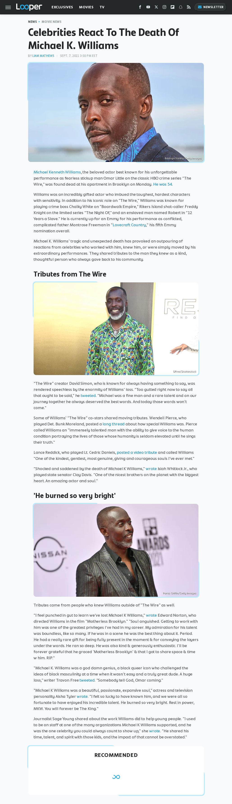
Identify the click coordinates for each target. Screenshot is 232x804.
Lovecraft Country (129, 225)
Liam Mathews (43, 56)
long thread (113, 424)
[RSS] (189, 8)
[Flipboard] (172, 8)
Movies (86, 7)
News (32, 21)
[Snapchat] (180, 8)
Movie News (51, 21)
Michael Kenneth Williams (57, 172)
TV (102, 7)
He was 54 (162, 184)
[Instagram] (164, 8)
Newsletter (211, 7)
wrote (151, 468)
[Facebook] (140, 8)
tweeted (88, 395)
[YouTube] (148, 8)
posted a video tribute (137, 452)
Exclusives (62, 7)
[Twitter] (156, 8)
